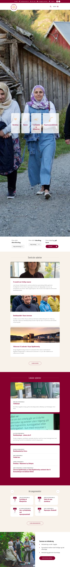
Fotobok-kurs (16, 457)
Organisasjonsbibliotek (51, 120)
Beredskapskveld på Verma (20, 451)
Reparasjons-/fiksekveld (50, 510)
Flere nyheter (35, 363)
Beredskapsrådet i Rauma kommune (22, 316)
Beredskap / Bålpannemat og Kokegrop (23, 463)
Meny (55, 6)
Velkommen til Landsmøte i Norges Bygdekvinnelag (26, 346)
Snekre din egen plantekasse (48, 500)
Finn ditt (16, 241)
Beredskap (15, 120)
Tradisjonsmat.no (24, 1)
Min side (33, 1)
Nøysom (25, 120)
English (52, 1)
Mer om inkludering (47, 558)
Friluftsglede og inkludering (36, 122)
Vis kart (50, 246)
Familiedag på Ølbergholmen (23, 500)
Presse (15, 1)
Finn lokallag (51, 241)
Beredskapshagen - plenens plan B (22, 435)
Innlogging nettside (42, 1)
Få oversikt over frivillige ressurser (22, 282)
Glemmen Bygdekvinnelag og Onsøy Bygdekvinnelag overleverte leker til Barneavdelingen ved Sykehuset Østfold (32, 471)
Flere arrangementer (35, 523)
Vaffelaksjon (16, 404)
